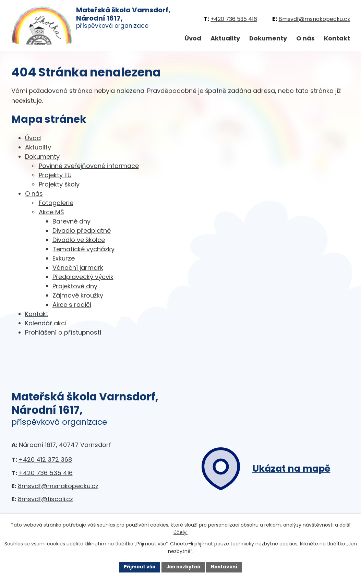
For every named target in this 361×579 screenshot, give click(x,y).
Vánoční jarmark (77, 267)
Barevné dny (71, 221)
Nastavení (226, 566)
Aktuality (225, 38)
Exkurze (63, 258)
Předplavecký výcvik (82, 277)
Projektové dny (74, 286)
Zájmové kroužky (77, 295)
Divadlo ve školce (78, 240)
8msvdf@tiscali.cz (45, 499)
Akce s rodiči (71, 304)
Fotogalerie (56, 202)
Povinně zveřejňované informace (89, 165)
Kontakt (337, 38)
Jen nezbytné (183, 566)
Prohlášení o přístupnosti (63, 332)
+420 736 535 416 (233, 19)
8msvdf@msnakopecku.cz (314, 19)
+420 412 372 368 (45, 459)
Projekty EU (55, 175)
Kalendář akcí (46, 323)
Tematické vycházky (83, 249)
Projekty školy (59, 184)
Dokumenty (268, 38)
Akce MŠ (51, 212)
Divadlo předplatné (81, 230)
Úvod (192, 38)
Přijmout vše (138, 566)
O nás (305, 38)
